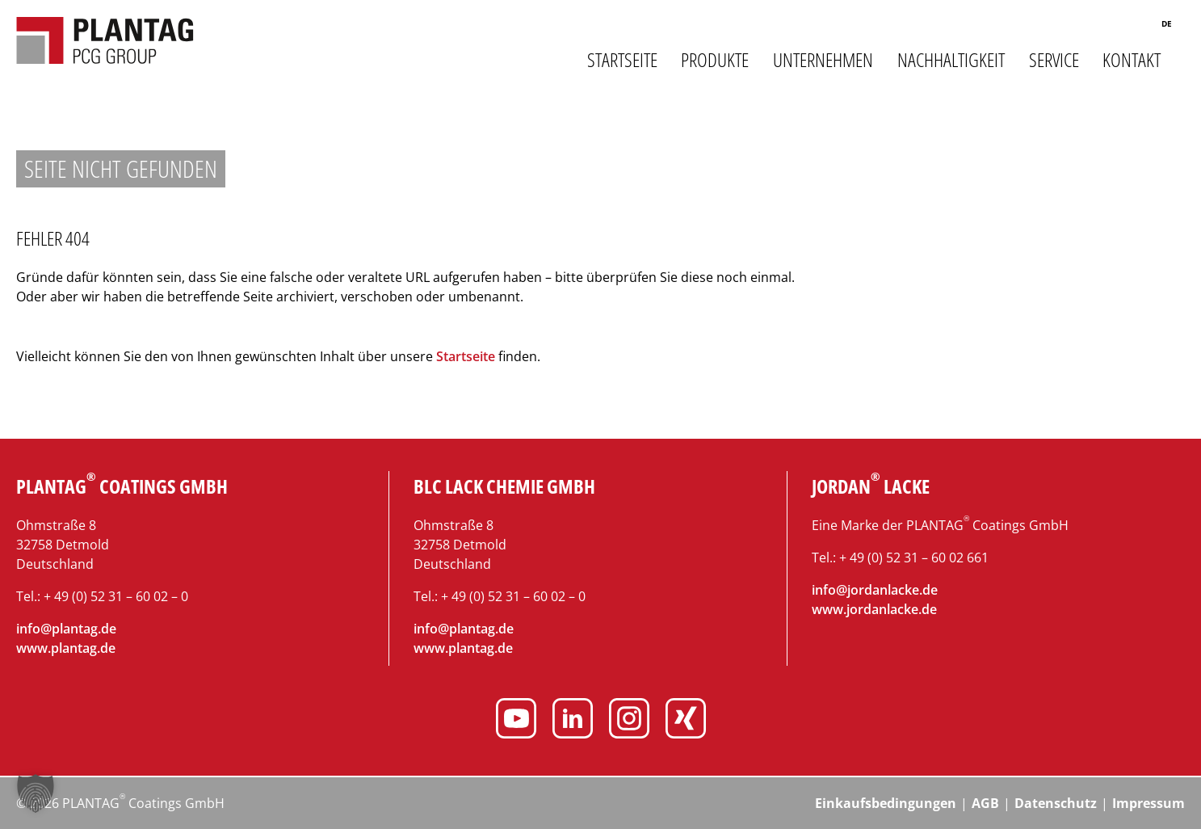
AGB (985, 803)
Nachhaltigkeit (951, 59)
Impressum (1148, 803)
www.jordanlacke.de (874, 609)
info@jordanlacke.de (875, 590)
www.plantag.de (65, 648)
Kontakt (1131, 59)
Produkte (715, 59)
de (1166, 23)
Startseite (622, 59)
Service (1054, 59)
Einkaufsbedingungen (885, 803)
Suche (1130, 26)
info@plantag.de (66, 629)
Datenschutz (1055, 803)
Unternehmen (823, 59)
